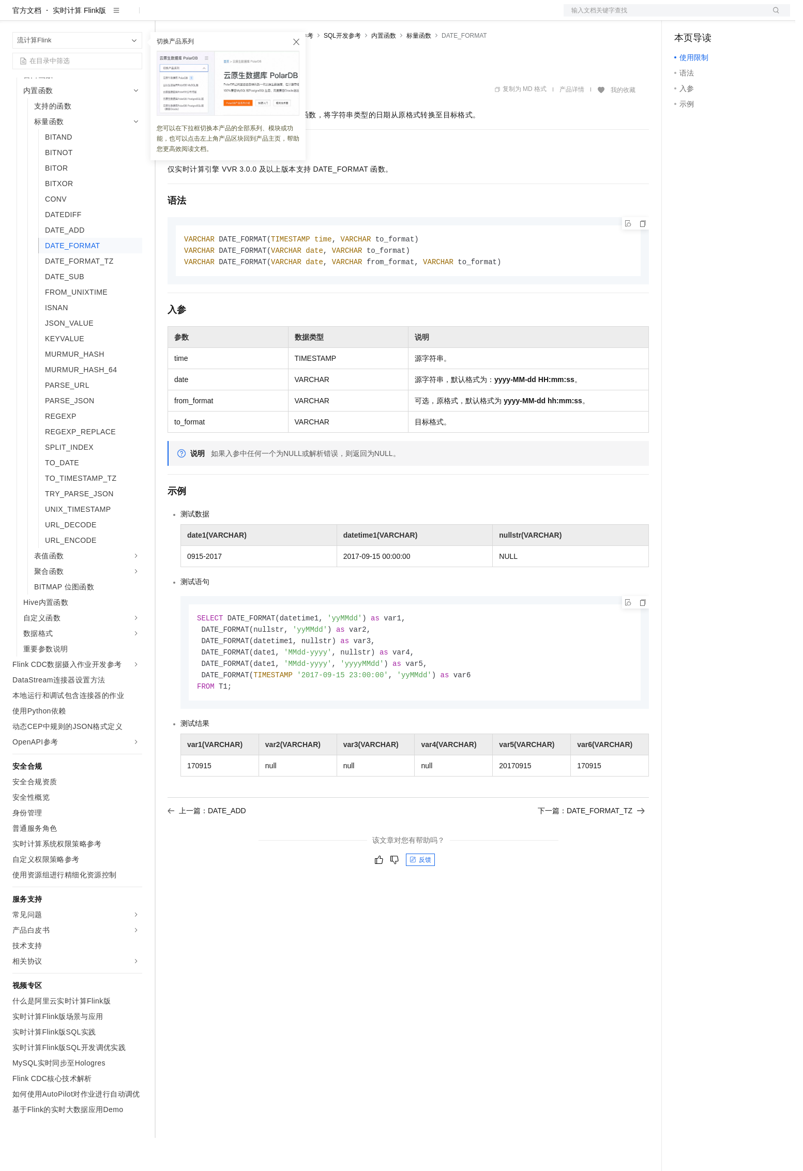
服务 (305, 16)
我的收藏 (623, 123)
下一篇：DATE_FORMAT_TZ (591, 849)
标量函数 (418, 68)
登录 (773, 16)
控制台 (710, 16)
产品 (134, 16)
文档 (664, 16)
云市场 (252, 16)
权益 (198, 16)
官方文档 (26, 43)
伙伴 (280, 16)
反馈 (420, 898)
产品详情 (571, 122)
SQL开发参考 (342, 68)
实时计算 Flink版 (79, 43)
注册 (735, 16)
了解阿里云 (341, 16)
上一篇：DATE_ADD (207, 849)
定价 (223, 16)
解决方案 (166, 16)
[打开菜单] (16, 16)
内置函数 (383, 68)
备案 (685, 16)
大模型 (106, 16)
